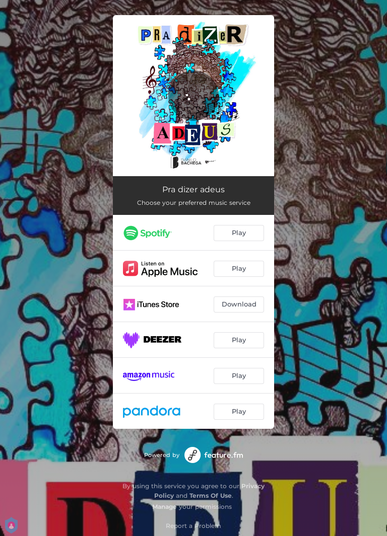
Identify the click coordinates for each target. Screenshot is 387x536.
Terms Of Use (210, 495)
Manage (164, 506)
